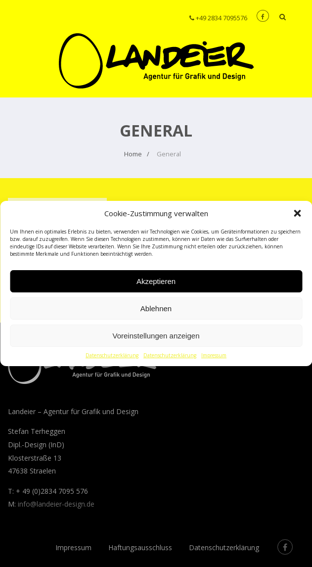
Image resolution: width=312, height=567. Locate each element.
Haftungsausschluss (140, 547)
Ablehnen (156, 308)
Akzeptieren (156, 281)
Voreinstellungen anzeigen (156, 335)
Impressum (213, 355)
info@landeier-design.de (56, 504)
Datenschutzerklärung (112, 355)
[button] (297, 213)
